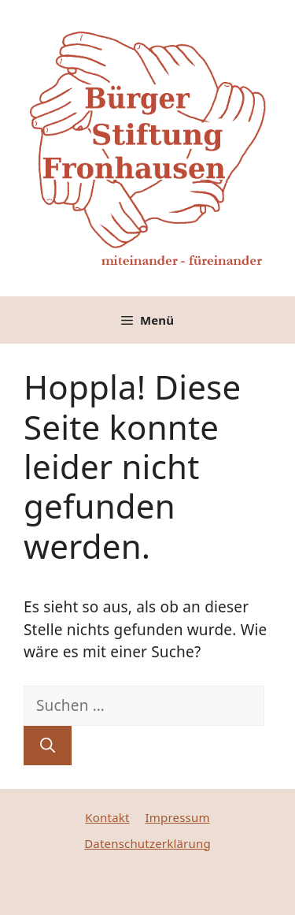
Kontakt (107, 817)
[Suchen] (48, 746)
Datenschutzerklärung (147, 843)
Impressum (178, 817)
